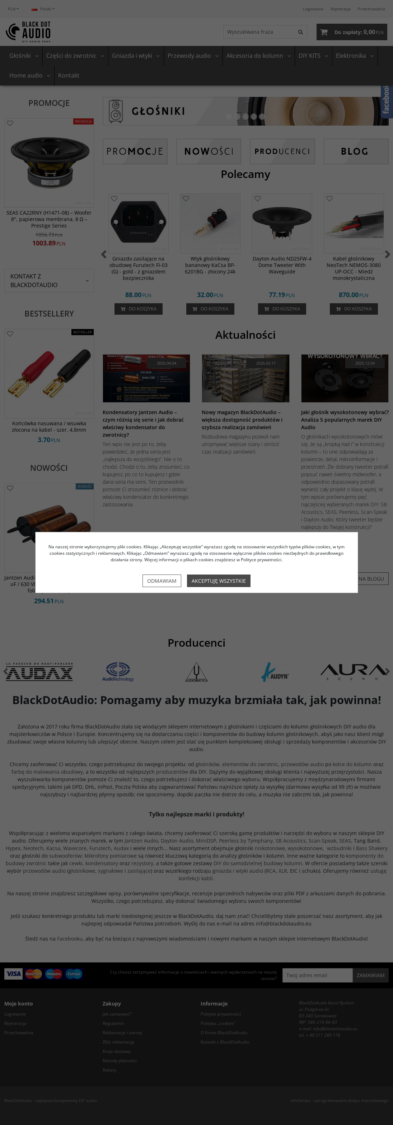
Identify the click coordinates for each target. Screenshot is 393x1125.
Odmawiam (162, 580)
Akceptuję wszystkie (219, 580)
